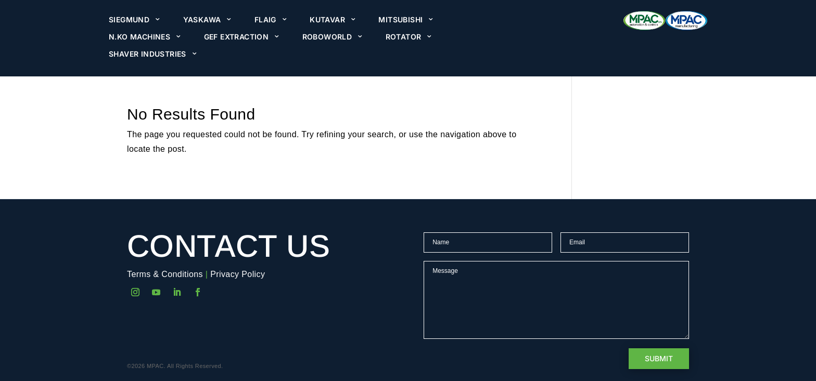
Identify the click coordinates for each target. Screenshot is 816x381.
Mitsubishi (400, 20)
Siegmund (129, 20)
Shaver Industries (147, 54)
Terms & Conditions (165, 274)
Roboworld (327, 37)
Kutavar (327, 20)
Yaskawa (202, 20)
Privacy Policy (237, 274)
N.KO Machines (139, 37)
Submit (659, 358)
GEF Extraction (236, 37)
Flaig (265, 20)
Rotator (404, 37)
